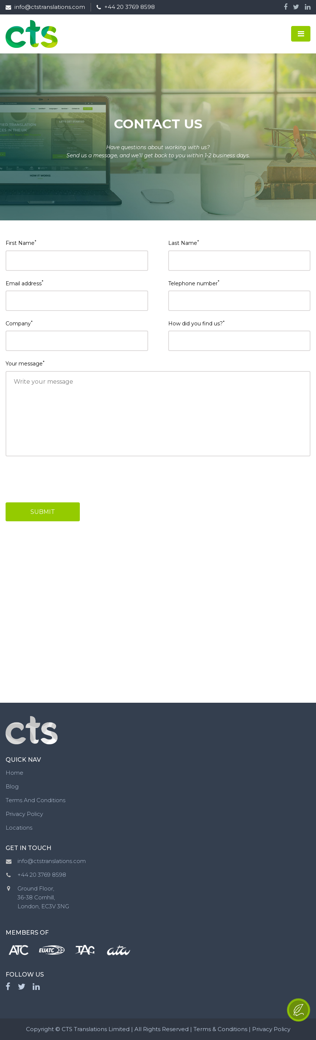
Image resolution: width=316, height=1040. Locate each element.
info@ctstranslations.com (45, 6)
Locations (19, 827)
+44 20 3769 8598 (126, 6)
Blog (12, 786)
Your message (25, 363)
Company (19, 323)
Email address (24, 282)
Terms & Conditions (220, 1029)
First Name (21, 242)
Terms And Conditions (35, 800)
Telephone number (193, 282)
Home (14, 772)
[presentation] (67, 479)
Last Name (183, 242)
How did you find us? (196, 323)
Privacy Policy (24, 813)
